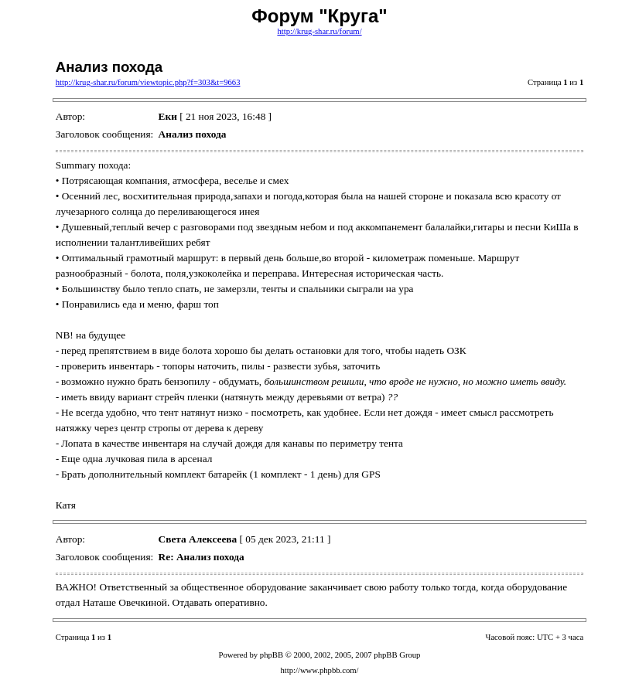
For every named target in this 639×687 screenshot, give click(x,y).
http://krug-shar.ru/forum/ (319, 31)
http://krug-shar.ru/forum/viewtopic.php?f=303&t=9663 (148, 82)
